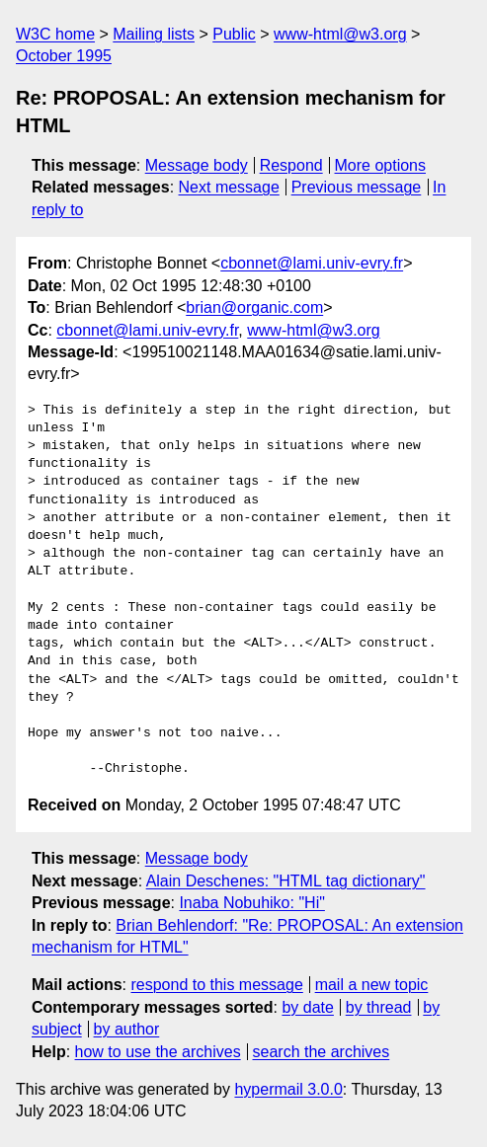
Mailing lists (154, 34)
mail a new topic (372, 984)
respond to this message (216, 984)
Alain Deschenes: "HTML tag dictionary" (286, 881)
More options (381, 165)
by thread (379, 1007)
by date (307, 1007)
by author (127, 1029)
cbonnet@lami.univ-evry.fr (311, 263)
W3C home (55, 34)
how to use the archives (158, 1051)
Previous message (356, 187)
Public (234, 34)
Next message (229, 187)
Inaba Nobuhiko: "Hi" (251, 902)
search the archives (321, 1051)
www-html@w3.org (340, 34)
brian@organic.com (254, 307)
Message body (196, 165)
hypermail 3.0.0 (288, 1089)
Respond (291, 165)
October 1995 (64, 55)
